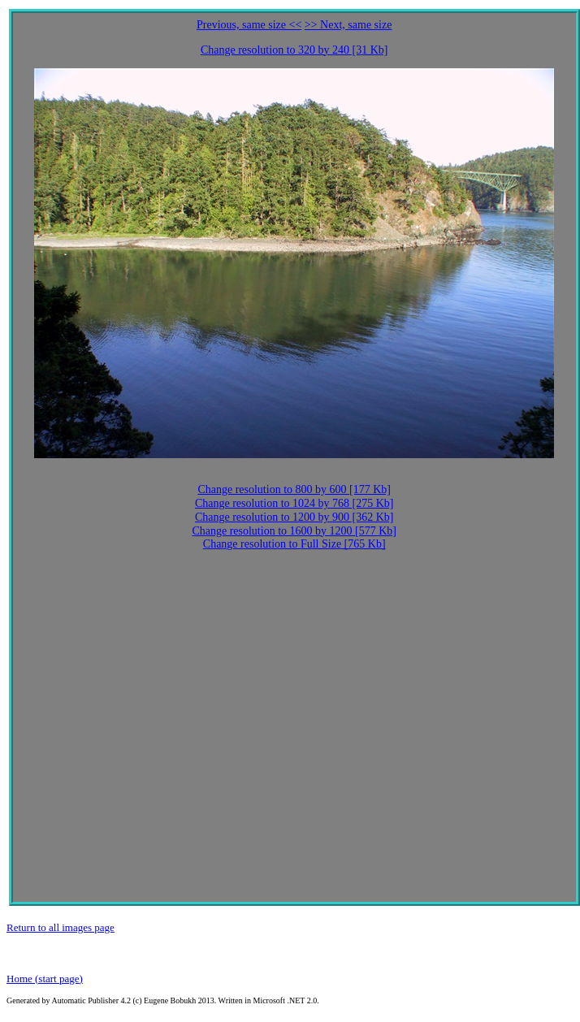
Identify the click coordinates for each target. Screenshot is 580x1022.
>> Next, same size (348, 25)
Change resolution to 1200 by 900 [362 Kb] (294, 517)
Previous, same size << (249, 25)
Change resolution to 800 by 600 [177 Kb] (294, 489)
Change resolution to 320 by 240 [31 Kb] (294, 50)
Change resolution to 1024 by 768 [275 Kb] (294, 503)
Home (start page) (44, 978)
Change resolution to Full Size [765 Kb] (294, 544)
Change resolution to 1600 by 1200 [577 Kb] (294, 531)
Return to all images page (60, 927)
